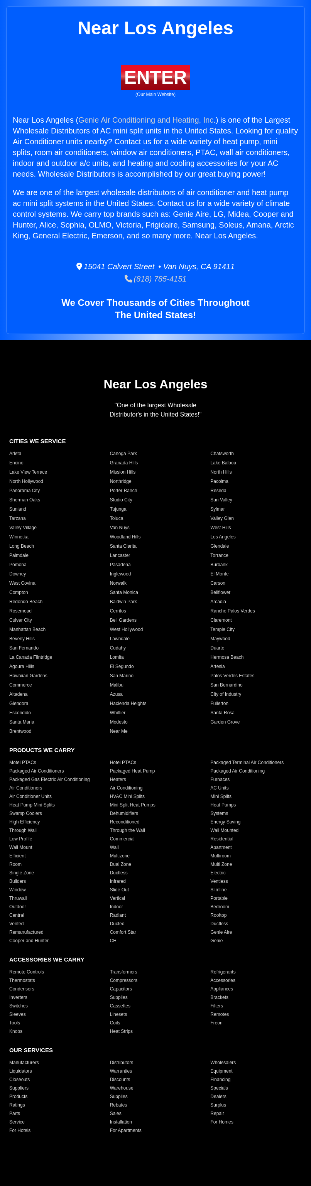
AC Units (219, 788)
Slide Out (119, 889)
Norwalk (118, 583)
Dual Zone (120, 864)
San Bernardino (226, 685)
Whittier (118, 712)
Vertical (117, 898)
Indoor (116, 906)
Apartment (221, 847)
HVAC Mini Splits (127, 796)
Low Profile (20, 839)
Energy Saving (225, 822)
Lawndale (120, 638)
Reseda (218, 490)
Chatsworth (222, 453)
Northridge (121, 481)
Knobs (15, 1031)
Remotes (219, 1014)
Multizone (120, 856)
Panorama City (24, 490)
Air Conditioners (25, 788)
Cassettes (120, 1006)
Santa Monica (124, 592)
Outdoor (17, 906)
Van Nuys (120, 527)
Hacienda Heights (128, 703)
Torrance (219, 555)
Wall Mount (20, 847)
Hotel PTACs (123, 762)
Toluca (116, 518)
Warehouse (122, 1088)
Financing (220, 1079)
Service (17, 1122)
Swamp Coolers (25, 813)
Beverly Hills (22, 638)
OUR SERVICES (31, 1050)
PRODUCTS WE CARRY (41, 750)
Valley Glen (221, 518)
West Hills (220, 527)
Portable (219, 898)
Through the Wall (127, 830)
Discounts (120, 1079)
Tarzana (17, 518)
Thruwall (18, 898)
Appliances (221, 989)
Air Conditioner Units (30, 796)
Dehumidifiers (124, 813)
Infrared (118, 881)
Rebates (118, 1105)
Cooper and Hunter (29, 940)
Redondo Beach (25, 601)
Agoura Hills (21, 666)
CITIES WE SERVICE (37, 441)
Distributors (122, 1062)
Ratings (17, 1105)
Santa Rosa (222, 712)
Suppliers (19, 1088)
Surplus (218, 1105)
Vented (16, 923)
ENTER (155, 77)
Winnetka (19, 537)
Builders (17, 881)
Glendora (18, 703)
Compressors (123, 980)
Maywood (220, 638)
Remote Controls (26, 972)
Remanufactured (26, 932)
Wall (114, 847)
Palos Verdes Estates (232, 675)
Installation (121, 1122)
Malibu (116, 685)
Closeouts (19, 1079)
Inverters (18, 997)
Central (16, 915)
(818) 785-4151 (156, 279)
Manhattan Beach (27, 629)
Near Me (119, 731)
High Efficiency (24, 822)
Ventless (219, 881)
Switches (18, 1006)
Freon (216, 1023)
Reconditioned (125, 822)
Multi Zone (221, 864)
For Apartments (126, 1130)
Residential (221, 839)
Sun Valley (221, 500)
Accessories (222, 980)
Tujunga (118, 509)
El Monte (219, 574)
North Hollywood (26, 481)
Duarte (217, 648)
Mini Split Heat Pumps (133, 805)
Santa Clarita (123, 546)
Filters (216, 1006)
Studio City (121, 500)
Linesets (118, 1014)
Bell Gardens (123, 620)
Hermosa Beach (226, 657)
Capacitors (121, 989)
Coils (115, 1023)
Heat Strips (121, 1031)
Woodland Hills (125, 537)
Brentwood (20, 731)
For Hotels (19, 1130)
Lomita (117, 657)
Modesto (119, 722)
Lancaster (120, 555)
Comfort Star (123, 932)
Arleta (15, 453)
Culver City (20, 620)
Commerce (20, 685)
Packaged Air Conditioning (237, 771)
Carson (217, 583)
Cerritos (118, 611)
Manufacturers (24, 1062)
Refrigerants (222, 972)
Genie (216, 940)
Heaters (118, 779)
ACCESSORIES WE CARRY (46, 959)
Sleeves (17, 1014)
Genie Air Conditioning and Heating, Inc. (147, 120)
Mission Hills (123, 472)
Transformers (123, 972)
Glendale (219, 546)
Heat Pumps (223, 805)
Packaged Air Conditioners (36, 771)
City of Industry (225, 694)
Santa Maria (21, 722)
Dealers (218, 1096)
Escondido (20, 712)
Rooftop (218, 915)
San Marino (122, 675)
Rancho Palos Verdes (232, 611)
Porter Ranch (123, 490)
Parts (14, 1113)
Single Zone (21, 873)
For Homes (221, 1122)
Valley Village (23, 527)
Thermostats (22, 980)
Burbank (219, 564)
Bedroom (219, 906)
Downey (17, 574)
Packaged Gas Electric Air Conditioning (49, 779)
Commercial (122, 839)
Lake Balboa (223, 463)
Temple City (222, 629)
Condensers (21, 989)
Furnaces (220, 779)
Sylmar (217, 509)
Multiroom (220, 856)
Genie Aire (221, 932)
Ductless (119, 873)
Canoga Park (123, 453)
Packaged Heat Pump (132, 771)
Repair (217, 1113)
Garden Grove (225, 722)
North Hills (221, 472)
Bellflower (220, 592)
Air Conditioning (126, 788)
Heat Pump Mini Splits (32, 805)
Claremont (221, 620)
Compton (18, 592)
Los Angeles (222, 537)
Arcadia (218, 601)
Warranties (121, 1071)
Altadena (18, 694)
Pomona (18, 564)
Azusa (116, 694)
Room (15, 864)
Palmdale (19, 555)
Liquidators (20, 1071)
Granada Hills (124, 463)
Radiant (118, 915)
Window (17, 889)
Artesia (217, 666)
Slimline (218, 889)
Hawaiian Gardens (28, 675)
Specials (219, 1088)
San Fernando (24, 648)
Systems (219, 813)
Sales (116, 1113)
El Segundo (122, 666)
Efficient (17, 856)
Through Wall (23, 830)
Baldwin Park (123, 601)
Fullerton (219, 703)
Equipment (221, 1071)
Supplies (119, 997)
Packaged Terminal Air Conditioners (247, 762)
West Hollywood (126, 629)
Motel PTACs (22, 762)
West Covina (22, 583)
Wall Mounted (224, 830)
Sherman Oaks (24, 500)
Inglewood (120, 574)
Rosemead (20, 611)
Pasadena (120, 564)
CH (113, 940)
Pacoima (219, 481)
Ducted (117, 923)
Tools (14, 1023)
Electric (217, 873)
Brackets (219, 997)
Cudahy (118, 648)
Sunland (17, 509)
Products (18, 1096)
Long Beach (21, 546)
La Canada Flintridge (30, 657)
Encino (16, 463)
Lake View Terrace (28, 472)
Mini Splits (221, 796)
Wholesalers (223, 1062)
